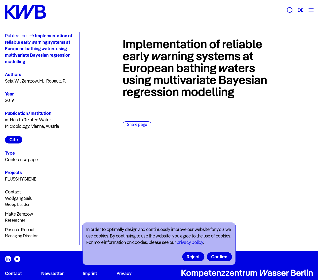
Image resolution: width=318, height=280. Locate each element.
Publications (16, 36)
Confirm (219, 257)
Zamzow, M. (33, 81)
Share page (137, 124)
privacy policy (190, 242)
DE (300, 10)
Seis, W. (12, 81)
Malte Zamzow (19, 214)
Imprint (90, 273)
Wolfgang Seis (18, 198)
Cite (13, 139)
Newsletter (52, 273)
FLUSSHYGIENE (20, 179)
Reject (193, 257)
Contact (13, 273)
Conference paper (22, 159)
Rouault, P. (56, 81)
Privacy (124, 273)
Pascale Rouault (20, 230)
